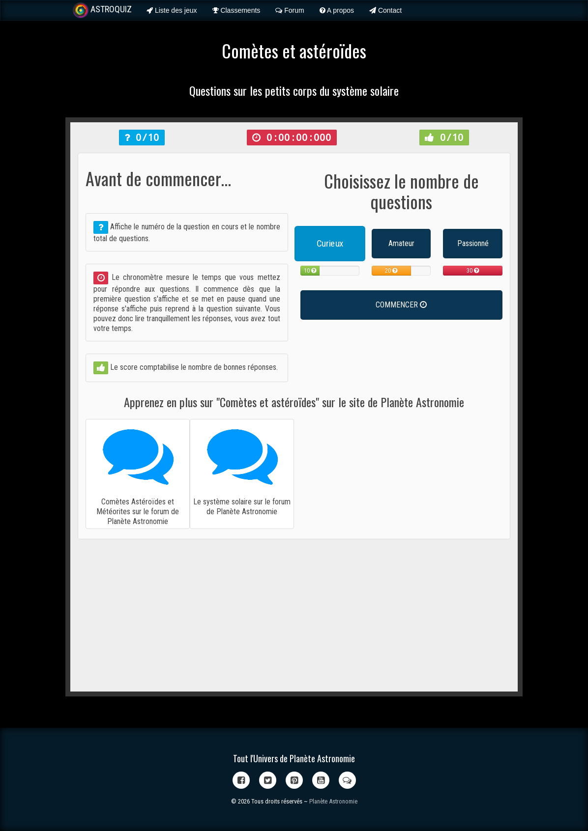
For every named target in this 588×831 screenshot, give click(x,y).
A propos (337, 10)
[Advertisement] (294, 615)
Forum (289, 10)
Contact (385, 10)
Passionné (473, 243)
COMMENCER (401, 304)
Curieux (329, 243)
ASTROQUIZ (102, 10)
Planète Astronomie (333, 801)
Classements (236, 10)
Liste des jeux (172, 10)
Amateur (401, 243)
